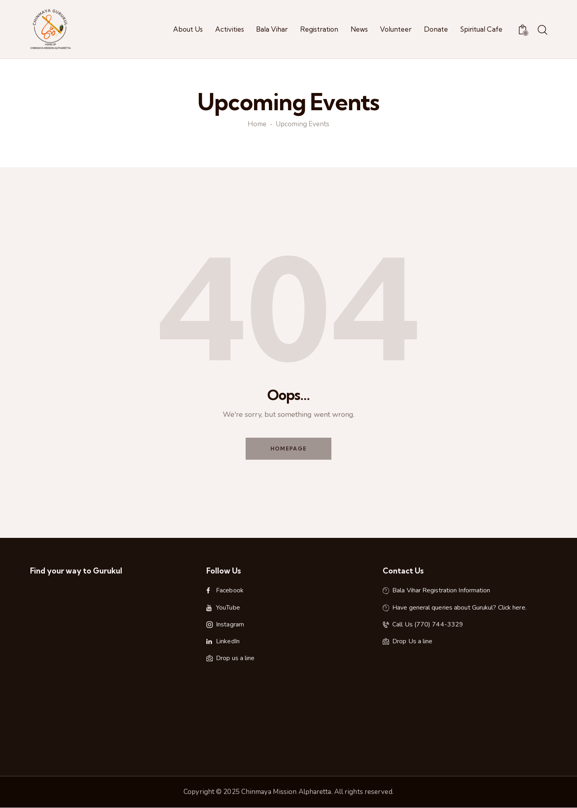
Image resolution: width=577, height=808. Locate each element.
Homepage (288, 448)
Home (257, 125)
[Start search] (542, 30)
